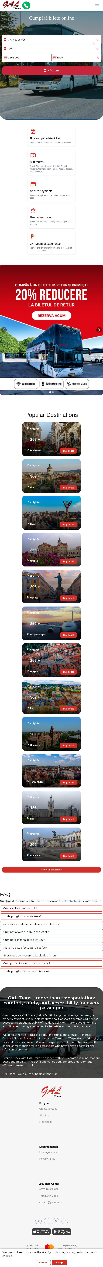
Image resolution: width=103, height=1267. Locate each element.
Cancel (43, 1262)
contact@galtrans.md (51, 1202)
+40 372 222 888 (49, 1196)
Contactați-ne (73, 901)
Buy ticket (68, 451)
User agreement (48, 1152)
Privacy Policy (47, 1158)
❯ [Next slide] (99, 330)
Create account (48, 1108)
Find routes (45, 1121)
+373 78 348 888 (49, 1189)
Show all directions (51, 869)
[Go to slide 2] (53, 392)
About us (44, 1115)
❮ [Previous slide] (4, 330)
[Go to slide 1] (50, 392)
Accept (59, 1262)
